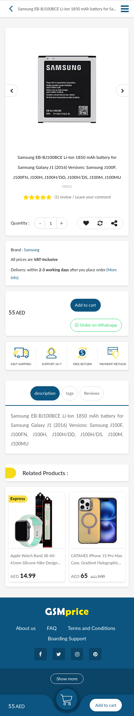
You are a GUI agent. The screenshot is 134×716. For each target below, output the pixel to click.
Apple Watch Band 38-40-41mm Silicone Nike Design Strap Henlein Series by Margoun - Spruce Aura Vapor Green (35, 560)
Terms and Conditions (91, 628)
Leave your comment (93, 197)
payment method (113, 364)
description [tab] (45, 393)
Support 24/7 (51, 364)
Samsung (31, 249)
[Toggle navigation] (125, 8)
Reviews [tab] (91, 393)
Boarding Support (67, 638)
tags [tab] (70, 393)
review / (65, 197)
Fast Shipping (21, 364)
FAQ (52, 628)
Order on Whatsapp (96, 325)
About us (26, 628)
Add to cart (85, 305)
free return (82, 364)
